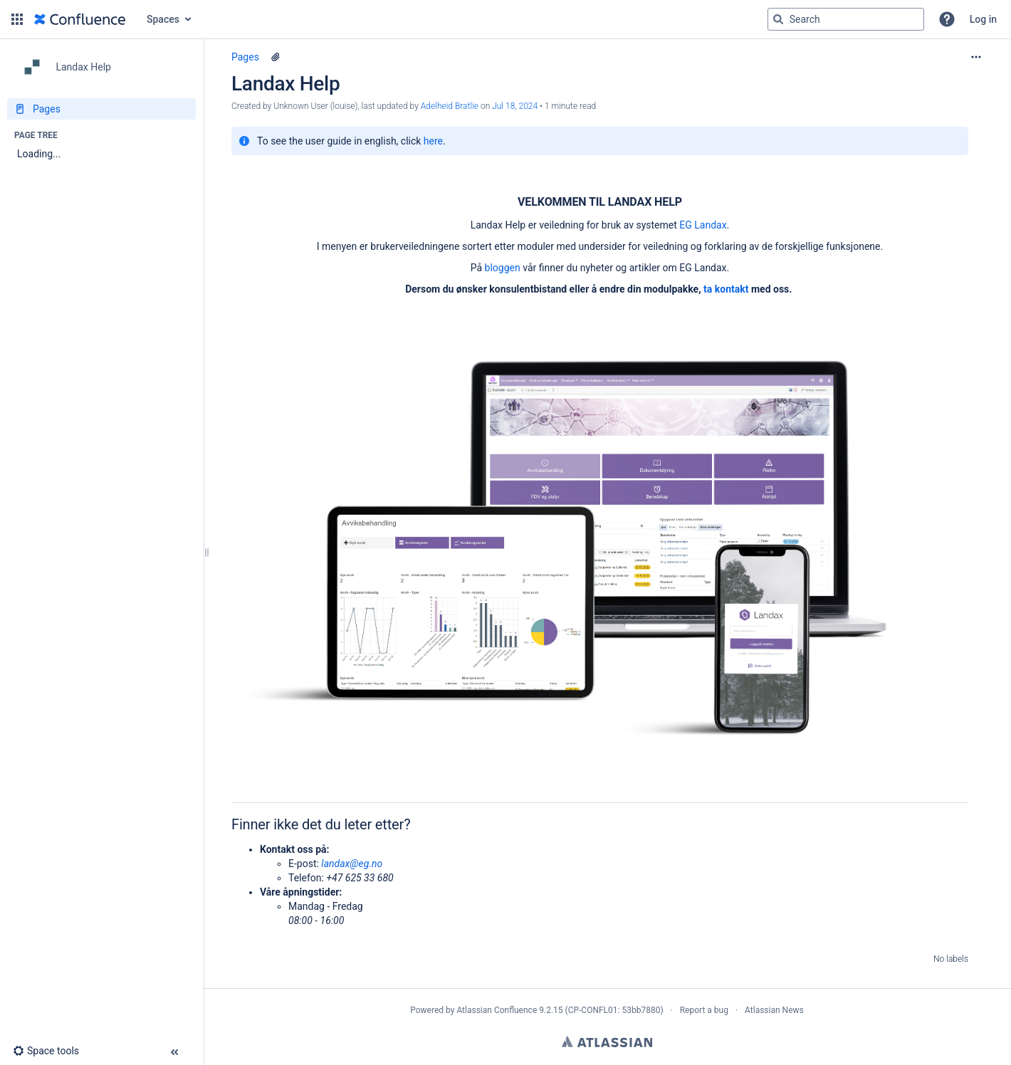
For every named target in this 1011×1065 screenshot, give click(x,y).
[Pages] (101, 109)
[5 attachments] (275, 57)
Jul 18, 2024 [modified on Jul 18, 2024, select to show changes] (515, 106)
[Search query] (846, 19)
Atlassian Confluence (496, 1010)
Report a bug (704, 1010)
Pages (245, 57)
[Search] (778, 19)
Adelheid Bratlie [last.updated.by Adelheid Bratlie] (449, 106)
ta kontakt (725, 289)
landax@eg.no (351, 863)
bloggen (502, 267)
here (433, 141)
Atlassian (607, 1041)
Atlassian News (774, 1010)
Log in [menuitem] (983, 19)
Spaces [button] (163, 19)
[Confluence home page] (79, 19)
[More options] (976, 57)
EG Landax (702, 225)
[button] (17, 19)
